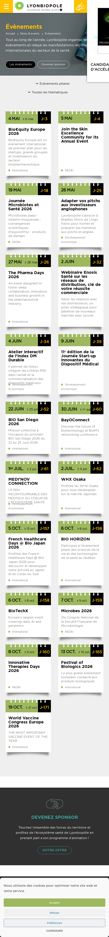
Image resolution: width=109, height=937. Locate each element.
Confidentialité (54, 930)
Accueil (10, 33)
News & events (29, 33)
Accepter (54, 902)
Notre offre (54, 850)
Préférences (54, 922)
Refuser (54, 912)
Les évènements (20, 64)
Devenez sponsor (53, 64)
